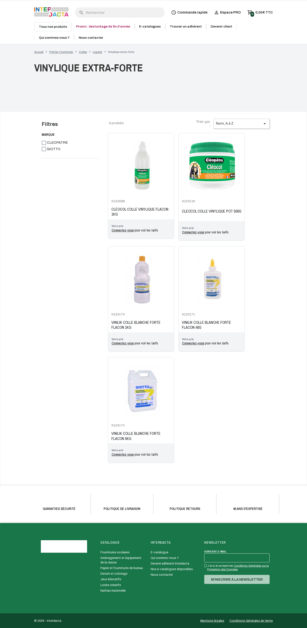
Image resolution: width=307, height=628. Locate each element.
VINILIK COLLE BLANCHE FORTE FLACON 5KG (136, 436)
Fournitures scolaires (115, 552)
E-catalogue (159, 552)
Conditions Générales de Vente (251, 620)
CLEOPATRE (57, 142)
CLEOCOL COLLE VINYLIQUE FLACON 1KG (139, 212)
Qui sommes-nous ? (165, 558)
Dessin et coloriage (113, 573)
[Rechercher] (120, 12)
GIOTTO (53, 149)
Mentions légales (212, 620)
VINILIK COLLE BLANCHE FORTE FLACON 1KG (136, 325)
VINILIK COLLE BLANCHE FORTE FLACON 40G (206, 325)
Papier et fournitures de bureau (121, 568)
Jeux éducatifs (110, 579)
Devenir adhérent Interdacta (170, 563)
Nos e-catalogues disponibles (172, 569)
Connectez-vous (123, 230)
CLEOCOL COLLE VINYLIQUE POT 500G (211, 211)
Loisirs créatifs (110, 585)
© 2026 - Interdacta (47, 620)
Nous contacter (162, 574)
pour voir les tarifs (135, 230)
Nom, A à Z (241, 123)
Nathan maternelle (113, 590)
